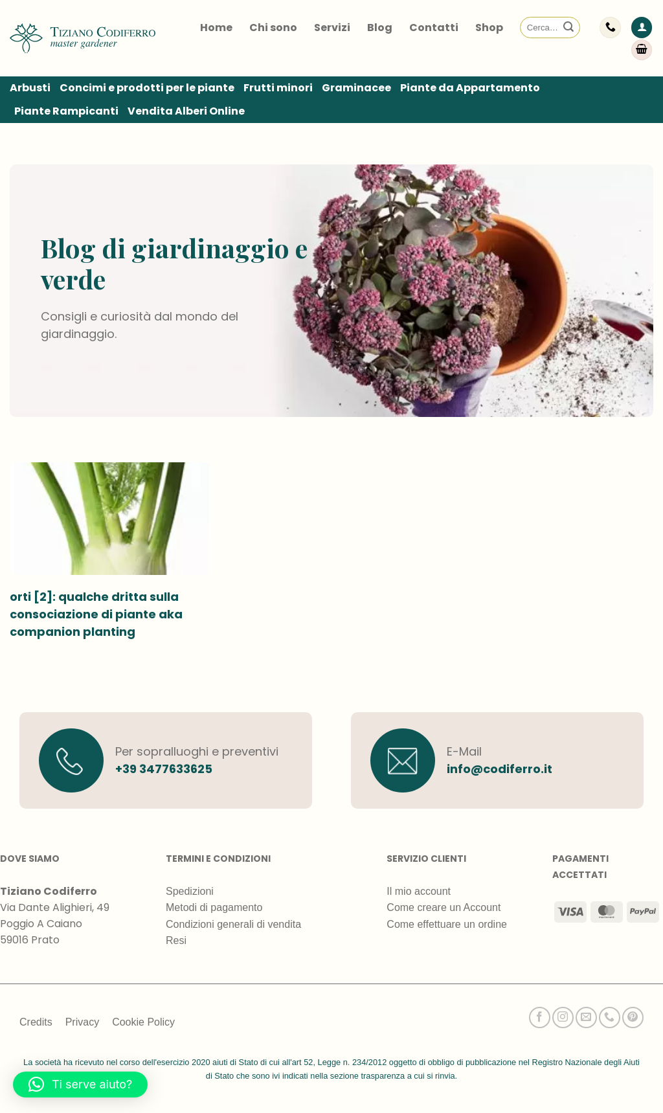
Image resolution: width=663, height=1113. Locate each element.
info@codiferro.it (499, 769)
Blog (379, 27)
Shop (489, 27)
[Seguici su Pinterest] (633, 1017)
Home (216, 27)
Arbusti (30, 87)
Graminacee (356, 87)
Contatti (433, 27)
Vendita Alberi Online (186, 111)
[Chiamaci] (609, 1017)
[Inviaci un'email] (586, 1017)
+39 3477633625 (163, 769)
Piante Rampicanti (66, 111)
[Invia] (568, 28)
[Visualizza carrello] (641, 50)
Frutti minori (278, 87)
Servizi (332, 27)
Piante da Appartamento (470, 87)
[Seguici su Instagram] (563, 1017)
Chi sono (273, 27)
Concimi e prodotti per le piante (147, 87)
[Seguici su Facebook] (539, 1017)
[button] (641, 27)
